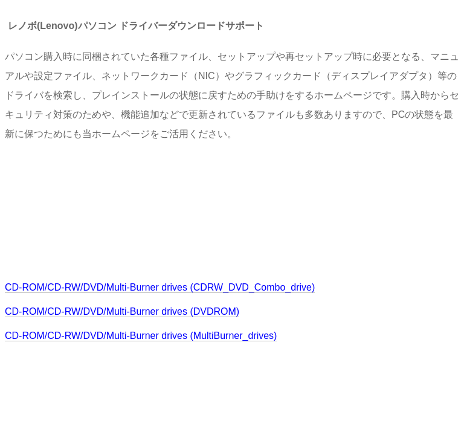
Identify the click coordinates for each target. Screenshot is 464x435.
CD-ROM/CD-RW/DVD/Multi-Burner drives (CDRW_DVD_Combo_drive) (160, 287)
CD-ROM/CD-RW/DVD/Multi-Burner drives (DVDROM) (122, 311)
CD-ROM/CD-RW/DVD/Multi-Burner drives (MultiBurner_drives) (141, 335)
